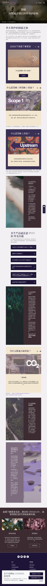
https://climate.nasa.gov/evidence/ (20, 393)
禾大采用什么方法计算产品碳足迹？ (23, 260)
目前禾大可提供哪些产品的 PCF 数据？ (23, 247)
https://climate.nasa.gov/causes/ (14, 395)
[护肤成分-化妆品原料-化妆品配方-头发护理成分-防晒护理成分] (9, 2)
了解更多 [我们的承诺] (12, 545)
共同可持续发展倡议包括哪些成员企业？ (23, 267)
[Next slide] (38, 46)
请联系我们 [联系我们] (34, 545)
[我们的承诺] (12, 524)
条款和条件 (32, 565)
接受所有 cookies (36, 573)
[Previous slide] (36, 46)
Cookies (21, 580)
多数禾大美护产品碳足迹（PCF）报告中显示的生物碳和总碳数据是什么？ (23, 275)
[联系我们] (34, 524)
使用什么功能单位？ (23, 253)
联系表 (32, 217)
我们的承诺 (12, 533)
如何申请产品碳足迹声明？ (23, 282)
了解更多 (23, 75)
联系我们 (35, 533)
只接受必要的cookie (36, 577)
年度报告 (14, 565)
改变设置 (41, 580)
